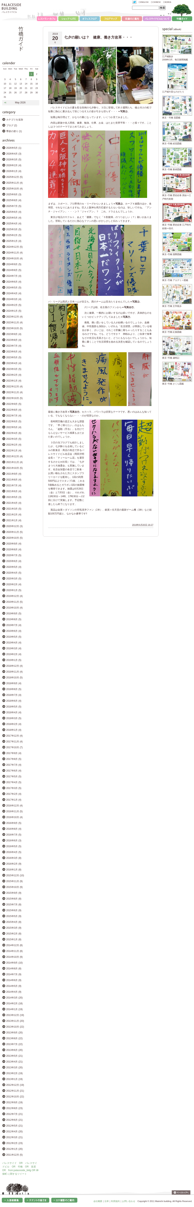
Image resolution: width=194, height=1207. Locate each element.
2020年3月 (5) (13, 578)
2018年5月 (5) (13, 706)
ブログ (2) (11, 125)
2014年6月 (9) (13, 980)
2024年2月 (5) (13, 305)
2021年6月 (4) (13, 491)
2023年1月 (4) (13, 380)
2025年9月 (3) (13, 194)
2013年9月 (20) (14, 1032)
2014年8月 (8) (13, 968)
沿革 (106, 1201)
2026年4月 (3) (13, 153)
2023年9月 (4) (13, 334)
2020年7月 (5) (13, 555)
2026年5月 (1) (13, 148)
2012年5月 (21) (14, 1125)
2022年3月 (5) (13, 439)
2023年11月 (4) (14, 322)
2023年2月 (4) (13, 374)
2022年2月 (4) (13, 444)
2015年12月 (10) (15, 875)
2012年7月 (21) (14, 1114)
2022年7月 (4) (13, 415)
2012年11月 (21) (15, 1090)
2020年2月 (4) (13, 584)
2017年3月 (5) (13, 788)
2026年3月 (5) (13, 159)
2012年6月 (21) (14, 1119)
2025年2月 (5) (13, 235)
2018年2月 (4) (13, 724)
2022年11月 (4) (14, 392)
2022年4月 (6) (13, 433)
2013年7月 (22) (14, 1044)
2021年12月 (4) (14, 456)
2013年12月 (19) (15, 1015)
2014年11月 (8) (14, 951)
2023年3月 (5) (13, 369)
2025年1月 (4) (13, 241)
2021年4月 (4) (13, 503)
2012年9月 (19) (14, 1102)
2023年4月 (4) (13, 363)
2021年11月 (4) (14, 462)
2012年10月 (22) (15, 1096)
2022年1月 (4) (13, 450)
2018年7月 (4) (13, 695)
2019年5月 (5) (13, 636)
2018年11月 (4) (14, 671)
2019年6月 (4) (13, 631)
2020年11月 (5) (14, 532)
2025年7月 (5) (13, 206)
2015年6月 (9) (13, 910)
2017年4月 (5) (13, 782)
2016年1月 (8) (13, 869)
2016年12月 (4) (14, 805)
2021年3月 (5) (13, 508)
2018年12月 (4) (14, 666)
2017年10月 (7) (14, 747)
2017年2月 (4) (13, 794)
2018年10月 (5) (14, 677)
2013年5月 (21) (14, 1055)
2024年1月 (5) (13, 310)
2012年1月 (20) (14, 1149)
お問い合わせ (128, 1201)
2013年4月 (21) (14, 1061)
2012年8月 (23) (14, 1108)
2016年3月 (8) (13, 858)
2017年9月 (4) (13, 753)
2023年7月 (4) (13, 345)
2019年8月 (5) (13, 619)
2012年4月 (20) (14, 1131)
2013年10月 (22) (15, 1026)
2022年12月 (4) (14, 386)
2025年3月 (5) (13, 229)
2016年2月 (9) (13, 863)
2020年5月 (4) (13, 567)
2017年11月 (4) (14, 741)
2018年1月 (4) (13, 730)
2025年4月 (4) (13, 223)
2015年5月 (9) (13, 916)
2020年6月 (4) (13, 561)
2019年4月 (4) (13, 642)
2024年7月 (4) (13, 276)
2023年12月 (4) (14, 316)
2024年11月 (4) (14, 252)
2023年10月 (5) (14, 328)
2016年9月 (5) (13, 823)
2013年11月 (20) (15, 1021)
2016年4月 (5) (13, 852)
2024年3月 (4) (13, 299)
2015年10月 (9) (14, 887)
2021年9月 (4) (13, 473)
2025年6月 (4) (13, 212)
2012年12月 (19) (15, 1085)
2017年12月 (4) (14, 735)
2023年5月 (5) (13, 357)
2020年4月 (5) (13, 572)
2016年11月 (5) (14, 811)
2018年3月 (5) (13, 718)
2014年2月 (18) (14, 1003)
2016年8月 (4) (13, 828)
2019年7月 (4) (13, 625)
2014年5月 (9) (13, 986)
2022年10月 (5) (14, 398)
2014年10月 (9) (14, 957)
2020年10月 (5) (14, 537)
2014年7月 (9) (13, 974)
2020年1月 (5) (13, 590)
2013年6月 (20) (14, 1050)
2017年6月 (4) (13, 770)
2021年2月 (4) (13, 514)
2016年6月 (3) (13, 840)
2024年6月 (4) (13, 281)
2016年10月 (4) (14, 817)
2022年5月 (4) (13, 427)
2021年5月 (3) (13, 497)
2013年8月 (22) (14, 1038)
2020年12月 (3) (14, 526)
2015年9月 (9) (13, 893)
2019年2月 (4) (13, 654)
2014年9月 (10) (14, 962)
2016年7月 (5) (13, 834)
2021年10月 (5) (14, 468)
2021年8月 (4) (13, 479)
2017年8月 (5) (13, 759)
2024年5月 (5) (13, 287)
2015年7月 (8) (13, 904)
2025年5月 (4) (13, 217)
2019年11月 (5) (14, 601)
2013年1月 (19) (14, 1079)
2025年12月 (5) (14, 177)
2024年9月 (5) (13, 264)
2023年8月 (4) (13, 340)
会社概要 (97, 1201)
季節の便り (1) (14, 131)
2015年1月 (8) (13, 939)
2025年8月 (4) (13, 200)
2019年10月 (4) (14, 607)
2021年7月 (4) (13, 485)
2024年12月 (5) (14, 246)
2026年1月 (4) (13, 171)
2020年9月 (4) (13, 543)
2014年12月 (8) (14, 945)
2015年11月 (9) (14, 881)
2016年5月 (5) (13, 846)
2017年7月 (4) (13, 764)
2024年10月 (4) (14, 258)
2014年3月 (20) (14, 997)
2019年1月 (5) (13, 660)
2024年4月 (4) (13, 293)
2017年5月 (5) (13, 776)
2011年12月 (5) (14, 1154)
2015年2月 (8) (13, 933)
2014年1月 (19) (14, 1009)
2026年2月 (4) (13, 165)
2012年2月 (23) (14, 1143)
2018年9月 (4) (13, 683)
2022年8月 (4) (13, 409)
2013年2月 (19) (14, 1073)
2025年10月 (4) (14, 188)
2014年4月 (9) (13, 991)
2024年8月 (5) (13, 270)
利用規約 (115, 1201)
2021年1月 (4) (13, 520)
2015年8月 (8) (13, 898)
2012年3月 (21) (14, 1137)
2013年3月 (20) (14, 1067)
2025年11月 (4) (14, 182)
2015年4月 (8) (13, 922)
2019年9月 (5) (13, 613)
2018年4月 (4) (13, 712)
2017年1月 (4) (13, 799)
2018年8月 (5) (13, 689)
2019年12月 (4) (14, 596)
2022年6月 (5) (13, 421)
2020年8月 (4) (13, 549)
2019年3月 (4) (13, 648)
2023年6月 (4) (13, 351)
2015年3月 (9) (13, 927)
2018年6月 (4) (13, 700)
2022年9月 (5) (13, 404)
